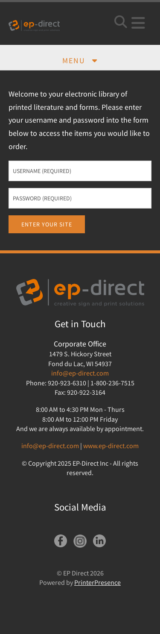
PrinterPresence (97, 582)
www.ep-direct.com (111, 445)
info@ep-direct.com (80, 373)
